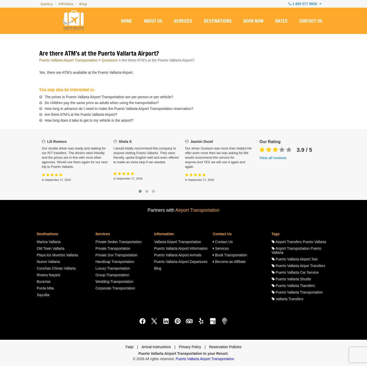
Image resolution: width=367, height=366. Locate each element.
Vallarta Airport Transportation (177, 242)
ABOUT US (153, 21)
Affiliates (66, 4)
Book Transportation (230, 255)
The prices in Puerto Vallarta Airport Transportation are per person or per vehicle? (109, 97)
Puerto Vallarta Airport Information (181, 248)
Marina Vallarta (48, 242)
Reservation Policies (225, 347)
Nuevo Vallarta (48, 262)
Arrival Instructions (156, 347)
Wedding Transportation (114, 282)
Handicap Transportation (114, 262)
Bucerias (43, 282)
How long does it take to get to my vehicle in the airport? (89, 120)
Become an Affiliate (229, 262)
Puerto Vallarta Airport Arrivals (178, 255)
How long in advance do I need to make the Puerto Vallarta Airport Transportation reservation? (119, 109)
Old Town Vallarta (50, 248)
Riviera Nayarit (48, 275)
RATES (281, 21)
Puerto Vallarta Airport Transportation (68, 60)
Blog (83, 4)
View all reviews (272, 158)
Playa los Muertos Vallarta (57, 255)
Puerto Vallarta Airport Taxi (295, 259)
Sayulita (43, 295)
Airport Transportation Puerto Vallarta (296, 250)
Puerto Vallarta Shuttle (291, 279)
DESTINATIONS (218, 21)
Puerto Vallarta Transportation (297, 292)
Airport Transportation (197, 210)
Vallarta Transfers (288, 299)
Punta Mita (45, 288)
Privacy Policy (190, 347)
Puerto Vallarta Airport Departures (180, 262)
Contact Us (223, 242)
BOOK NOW (253, 21)
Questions (110, 60)
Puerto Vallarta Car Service (295, 272)
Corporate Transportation (115, 288)
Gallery (47, 4)
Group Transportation (112, 275)
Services (221, 248)
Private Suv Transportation (116, 255)
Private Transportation (112, 248)
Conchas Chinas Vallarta (56, 268)
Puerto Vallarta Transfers (293, 286)
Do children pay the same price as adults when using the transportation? (102, 103)
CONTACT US (310, 21)
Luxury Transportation (112, 268)
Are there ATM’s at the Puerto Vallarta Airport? (80, 114)
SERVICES (183, 21)
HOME (126, 21)
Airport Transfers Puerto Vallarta (299, 242)
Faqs (130, 347)
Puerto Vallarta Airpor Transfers (298, 266)
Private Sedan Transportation (118, 242)
